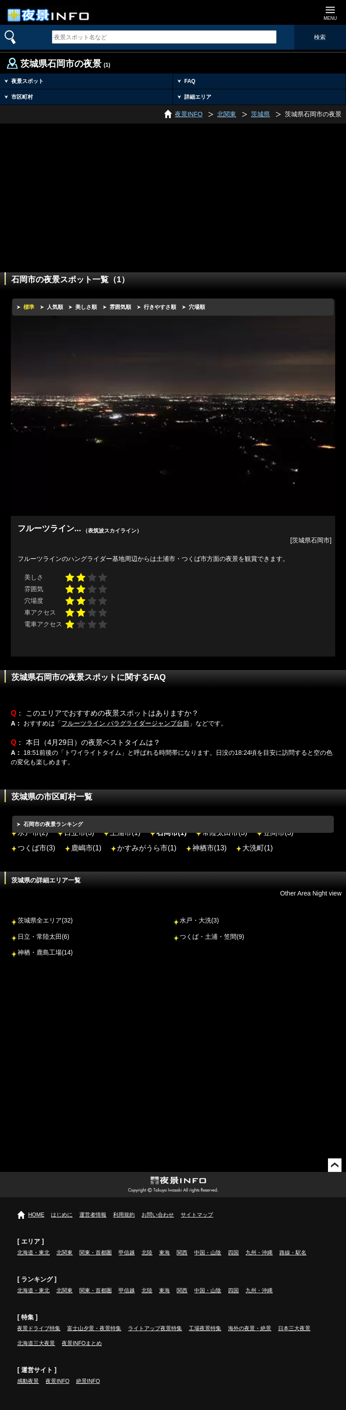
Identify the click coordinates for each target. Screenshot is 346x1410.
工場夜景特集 (205, 1328)
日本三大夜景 (294, 1328)
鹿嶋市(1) (86, 848)
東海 (164, 1252)
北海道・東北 (33, 1252)
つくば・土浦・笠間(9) (212, 936)
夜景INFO (57, 1381)
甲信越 (126, 1252)
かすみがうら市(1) (147, 848)
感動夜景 (28, 1381)
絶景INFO (88, 1381)
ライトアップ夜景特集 (155, 1328)
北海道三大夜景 (36, 1343)
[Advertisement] (173, 191)
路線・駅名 (292, 1252)
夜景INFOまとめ (82, 1343)
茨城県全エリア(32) (45, 920)
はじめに (62, 1215)
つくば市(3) (36, 848)
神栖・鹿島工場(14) (45, 952)
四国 (233, 1252)
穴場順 (197, 307)
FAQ (190, 81)
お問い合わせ (157, 1215)
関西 (182, 1252)
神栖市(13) (209, 848)
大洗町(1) (257, 848)
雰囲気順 (120, 307)
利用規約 (124, 1215)
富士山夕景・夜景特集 (94, 1328)
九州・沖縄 (259, 1252)
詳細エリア (197, 97)
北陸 (146, 1252)
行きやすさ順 (160, 307)
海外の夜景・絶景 (249, 1328)
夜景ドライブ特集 (38, 1328)
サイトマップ (197, 1215)
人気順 (55, 307)
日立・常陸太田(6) (43, 936)
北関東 (64, 1252)
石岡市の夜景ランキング (53, 824)
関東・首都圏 (95, 1252)
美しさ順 (86, 307)
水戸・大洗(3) (199, 920)
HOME (36, 1215)
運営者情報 (92, 1215)
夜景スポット (27, 81)
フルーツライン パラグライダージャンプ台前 (125, 723)
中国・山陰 (207, 1252)
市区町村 (22, 97)
